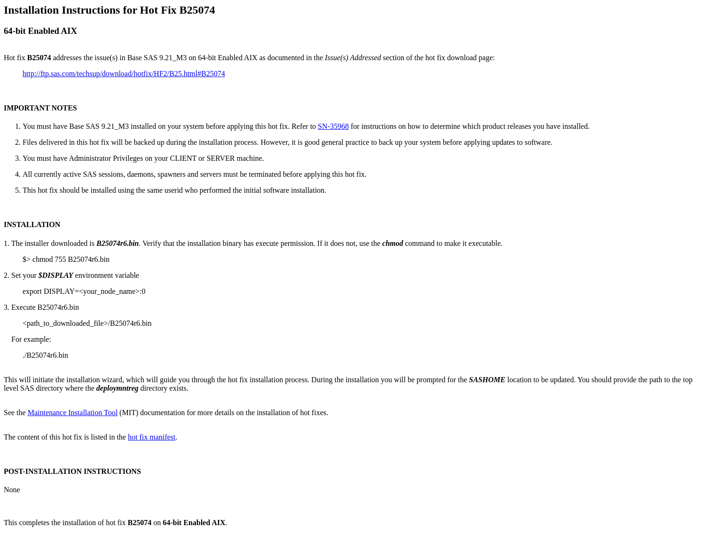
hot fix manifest (151, 437)
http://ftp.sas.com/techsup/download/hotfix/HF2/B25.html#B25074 (124, 74)
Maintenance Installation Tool (73, 413)
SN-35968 (333, 126)
